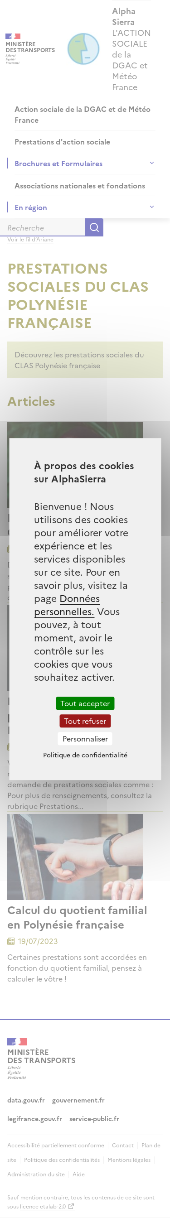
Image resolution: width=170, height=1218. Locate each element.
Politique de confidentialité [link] (85, 754)
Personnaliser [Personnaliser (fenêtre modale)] (85, 738)
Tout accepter (85, 703)
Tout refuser (85, 721)
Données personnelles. (67, 604)
